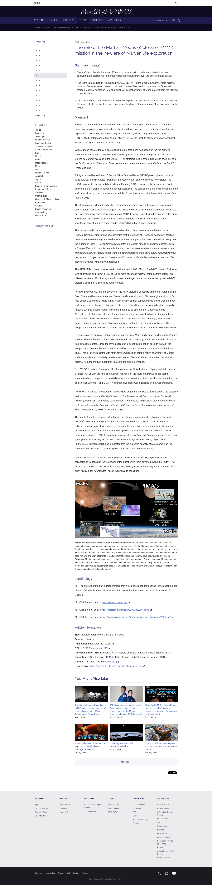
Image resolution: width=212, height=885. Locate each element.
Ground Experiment (44, 149)
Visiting (135, 816)
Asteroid (39, 176)
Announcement (139, 805)
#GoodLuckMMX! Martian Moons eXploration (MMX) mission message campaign (90, 746)
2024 (37, 60)
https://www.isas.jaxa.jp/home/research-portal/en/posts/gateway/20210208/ (136, 617)
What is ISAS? (163, 805)
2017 (37, 95)
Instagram (63, 808)
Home (37, 27)
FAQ (134, 812)
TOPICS (83, 20)
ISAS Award (162, 834)
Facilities (160, 830)
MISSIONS (39, 20)
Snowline (39, 192)
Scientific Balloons (43, 146)
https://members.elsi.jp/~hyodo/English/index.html (116, 666)
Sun (37, 153)
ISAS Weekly (64, 805)
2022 (37, 70)
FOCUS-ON (69, 20)
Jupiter (38, 179)
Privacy (85, 873)
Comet (38, 182)
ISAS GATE (40, 215)
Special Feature (90, 811)
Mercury (39, 156)
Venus (38, 159)
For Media (137, 808)
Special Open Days (140, 820)
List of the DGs (163, 819)
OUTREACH (97, 20)
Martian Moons (42, 173)
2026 (37, 50)
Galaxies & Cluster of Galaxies (49, 199)
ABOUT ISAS (114, 20)
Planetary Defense (43, 189)
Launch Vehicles (42, 140)
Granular (39, 206)
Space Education (43, 209)
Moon (37, 166)
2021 (37, 75)
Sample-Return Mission (46, 186)
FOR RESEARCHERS (159, 20)
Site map (38, 873)
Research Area (163, 808)
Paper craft (63, 812)
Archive (38, 116)
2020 (37, 80)
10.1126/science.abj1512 (94, 648)
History (160, 848)
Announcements (42, 226)
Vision (159, 822)
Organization (162, 826)
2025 (37, 55)
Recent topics (113, 805)
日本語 (172, 20)
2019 (37, 85)
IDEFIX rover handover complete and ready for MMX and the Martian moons (161, 746)
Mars (37, 169)
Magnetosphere (42, 163)
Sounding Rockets (43, 143)
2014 (37, 111)
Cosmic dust (41, 196)
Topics (46, 27)
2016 (37, 100)
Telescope (39, 136)
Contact (76, 873)
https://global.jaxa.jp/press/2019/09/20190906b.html (125, 610)
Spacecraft (40, 133)
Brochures (137, 823)
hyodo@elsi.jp (110, 661)
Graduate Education (165, 837)
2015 (37, 105)
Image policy (50, 873)
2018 (37, 90)
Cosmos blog (41, 212)
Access (61, 873)
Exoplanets (40, 202)
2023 (37, 65)
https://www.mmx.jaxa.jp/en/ (115, 602)
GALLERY (53, 20)
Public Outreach (163, 858)
